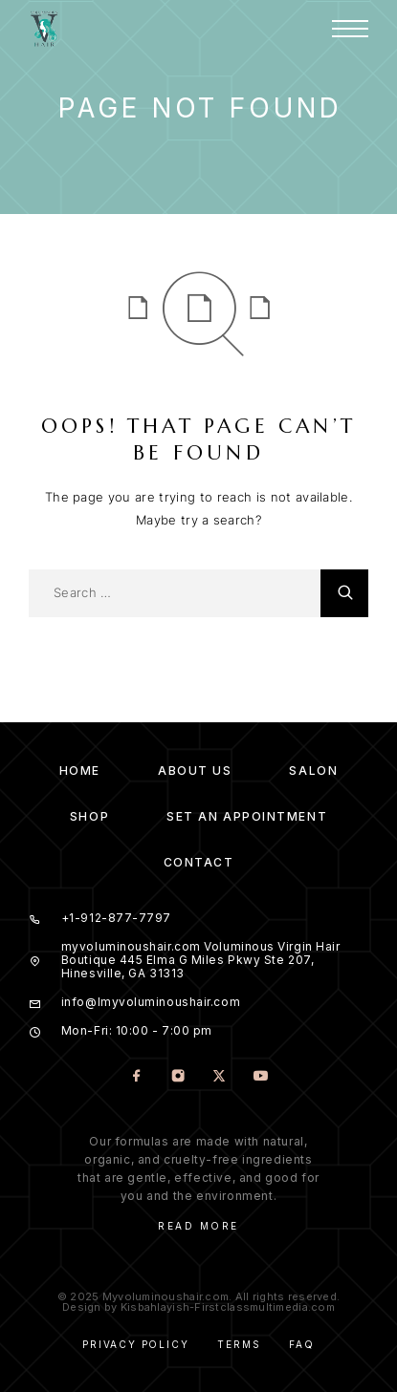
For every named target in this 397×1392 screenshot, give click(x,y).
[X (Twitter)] (219, 1077)
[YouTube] (260, 1077)
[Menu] (350, 28)
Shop (89, 816)
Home (79, 770)
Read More (198, 1225)
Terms (238, 1344)
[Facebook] (137, 1077)
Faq (301, 1344)
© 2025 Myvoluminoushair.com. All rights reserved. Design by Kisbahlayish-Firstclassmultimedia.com (198, 1302)
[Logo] (44, 29)
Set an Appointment (246, 816)
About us (195, 770)
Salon (313, 770)
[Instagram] (178, 1077)
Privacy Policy (135, 1344)
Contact (199, 862)
